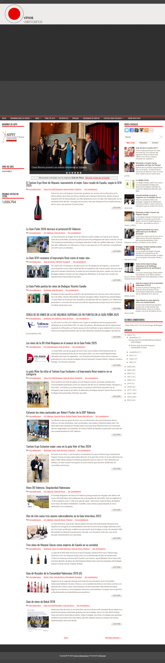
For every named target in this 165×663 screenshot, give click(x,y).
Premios (78, 189)
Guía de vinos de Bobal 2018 (40, 601)
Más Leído (131, 143)
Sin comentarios (90, 189)
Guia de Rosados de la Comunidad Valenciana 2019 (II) (54, 573)
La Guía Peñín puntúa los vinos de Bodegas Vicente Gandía (56, 286)
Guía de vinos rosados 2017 (147, 148)
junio (131, 355)
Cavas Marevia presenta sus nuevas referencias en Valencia (59, 167)
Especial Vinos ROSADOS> (115, 117)
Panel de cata (50, 118)
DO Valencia (48, 233)
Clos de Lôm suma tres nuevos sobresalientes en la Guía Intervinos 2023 (63, 516)
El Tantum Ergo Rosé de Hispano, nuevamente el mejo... (142, 346)
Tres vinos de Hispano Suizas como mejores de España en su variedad (62, 544)
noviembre (133, 352)
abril (131, 362)
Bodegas (75, 118)
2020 (129, 380)
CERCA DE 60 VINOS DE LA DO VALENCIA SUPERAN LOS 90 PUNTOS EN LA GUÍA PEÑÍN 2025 (72, 314)
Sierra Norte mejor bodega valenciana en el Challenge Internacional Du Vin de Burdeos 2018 (148, 267)
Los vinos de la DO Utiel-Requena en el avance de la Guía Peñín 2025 (61, 343)
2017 (129, 390)
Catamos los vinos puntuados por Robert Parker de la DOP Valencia (60, 412)
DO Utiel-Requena (55, 189)
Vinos (39, 117)
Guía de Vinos (68, 189)
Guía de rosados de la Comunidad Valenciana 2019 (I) (149, 284)
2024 (129, 367)
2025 (129, 335)
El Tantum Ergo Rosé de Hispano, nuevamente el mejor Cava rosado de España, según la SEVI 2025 (74, 184)
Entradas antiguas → (113, 638)
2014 (129, 400)
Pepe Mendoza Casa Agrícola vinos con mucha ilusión (147, 301)
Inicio (4, 118)
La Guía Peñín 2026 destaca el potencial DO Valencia (53, 229)
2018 (129, 387)
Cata (51, 577)
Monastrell (69, 577)
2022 (129, 373)
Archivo (155, 143)
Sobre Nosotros (134, 118)
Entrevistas (63, 118)
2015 (129, 397)
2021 (129, 377)
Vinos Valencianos (81, 656)
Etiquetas (143, 143)
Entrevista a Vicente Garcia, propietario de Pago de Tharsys (148, 164)
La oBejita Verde (142, 180)
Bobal (46, 577)
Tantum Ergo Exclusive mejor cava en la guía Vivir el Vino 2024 (58, 446)
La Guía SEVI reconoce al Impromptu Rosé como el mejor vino (58, 257)
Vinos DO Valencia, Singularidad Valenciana (48, 487)
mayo (131, 359)
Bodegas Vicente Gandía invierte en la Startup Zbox (148, 248)
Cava (46, 189)
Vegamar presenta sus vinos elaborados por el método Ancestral (147, 232)
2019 (129, 383)
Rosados (66, 262)
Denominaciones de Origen (21, 117)
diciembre (133, 337)
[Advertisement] (150, 72)
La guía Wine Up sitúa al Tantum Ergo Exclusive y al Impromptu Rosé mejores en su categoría (69, 372)
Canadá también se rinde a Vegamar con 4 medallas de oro (148, 196)
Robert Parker (71, 416)
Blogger (159, 325)
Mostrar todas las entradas (98, 178)
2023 (129, 370)
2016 (129, 393)
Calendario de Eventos (91, 118)
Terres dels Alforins (85, 416)
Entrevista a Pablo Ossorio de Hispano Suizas (147, 213)
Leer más (116, 208)
